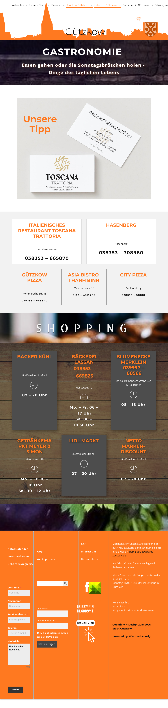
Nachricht (14, 641)
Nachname (14, 601)
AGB (84, 544)
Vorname (14, 587)
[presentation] (19, 678)
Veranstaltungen (19, 556)
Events (55, 5)
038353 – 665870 (47, 258)
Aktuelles (18, 5)
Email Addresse (18, 614)
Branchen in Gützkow (136, 5)
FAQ (39, 551)
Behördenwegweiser (21, 564)
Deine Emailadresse (47, 620)
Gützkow (84, 31)
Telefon (12, 628)
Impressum (88, 551)
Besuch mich (85, 623)
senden (15, 689)
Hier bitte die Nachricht (19, 654)
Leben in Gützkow (105, 5)
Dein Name (42, 608)
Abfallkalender (18, 549)
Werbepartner (46, 559)
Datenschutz (89, 559)
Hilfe (40, 544)
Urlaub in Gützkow (77, 5)
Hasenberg (121, 225)
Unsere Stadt (37, 5)
